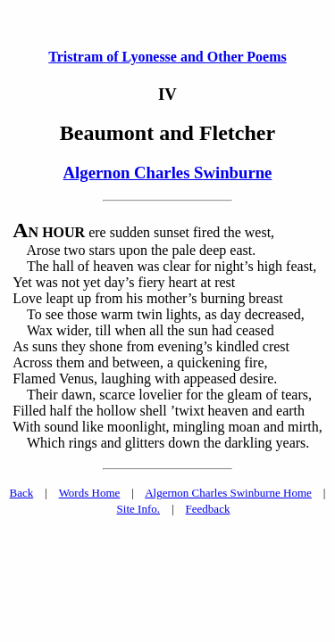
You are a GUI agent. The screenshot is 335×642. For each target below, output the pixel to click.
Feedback (208, 508)
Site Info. (138, 508)
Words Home (90, 492)
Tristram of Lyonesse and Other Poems (167, 56)
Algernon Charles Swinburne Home (228, 492)
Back (22, 492)
